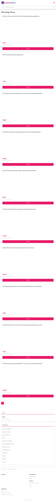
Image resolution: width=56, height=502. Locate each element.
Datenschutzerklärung (5, 492)
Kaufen (28, 48)
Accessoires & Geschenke (8, 444)
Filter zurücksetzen (6, 419)
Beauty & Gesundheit (7, 441)
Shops (8, 469)
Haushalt (4, 459)
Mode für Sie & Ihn (6, 429)
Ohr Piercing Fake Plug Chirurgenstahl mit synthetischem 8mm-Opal (19, 209)
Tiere (3, 438)
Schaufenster (3, 469)
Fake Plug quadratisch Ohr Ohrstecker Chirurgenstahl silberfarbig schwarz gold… (22, 325)
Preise (30, 484)
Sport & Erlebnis (6, 435)
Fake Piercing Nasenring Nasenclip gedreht (12, 54)
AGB (30, 486)
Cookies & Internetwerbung (6, 494)
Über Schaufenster (33, 476)
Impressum (3, 491)
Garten (3, 462)
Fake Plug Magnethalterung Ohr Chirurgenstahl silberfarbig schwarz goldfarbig (21, 286)
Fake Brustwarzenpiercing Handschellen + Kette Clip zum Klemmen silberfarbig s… (22, 363)
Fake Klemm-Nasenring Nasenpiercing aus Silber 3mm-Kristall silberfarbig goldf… (22, 93)
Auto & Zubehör (6, 450)
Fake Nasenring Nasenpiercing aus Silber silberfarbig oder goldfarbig (19, 170)
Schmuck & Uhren (6, 432)
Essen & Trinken (6, 447)
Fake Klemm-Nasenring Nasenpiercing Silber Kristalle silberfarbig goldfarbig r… (22, 132)
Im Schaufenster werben (34, 483)
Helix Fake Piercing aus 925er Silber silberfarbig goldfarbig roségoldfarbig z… (21, 16)
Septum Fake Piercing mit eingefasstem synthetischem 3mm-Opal (18, 247)
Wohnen (4, 456)
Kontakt (30, 478)
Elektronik (4, 453)
